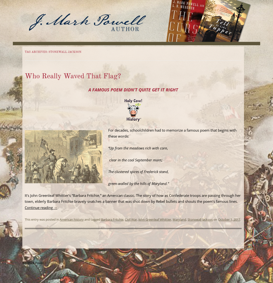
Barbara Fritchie (112, 219)
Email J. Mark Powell (60, 263)
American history (72, 219)
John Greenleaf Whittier (154, 219)
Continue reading (41, 207)
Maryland (179, 219)
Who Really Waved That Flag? (73, 76)
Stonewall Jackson (200, 219)
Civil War (131, 219)
